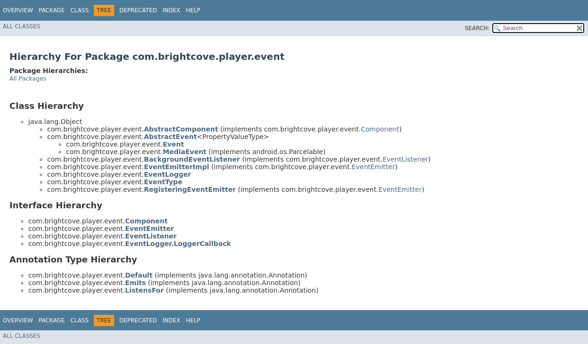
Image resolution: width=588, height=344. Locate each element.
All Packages (27, 78)
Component (380, 129)
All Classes (21, 26)
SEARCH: (477, 28)
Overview (18, 10)
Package (52, 10)
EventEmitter (373, 167)
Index (172, 10)
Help (193, 10)
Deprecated (138, 10)
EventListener (405, 159)
